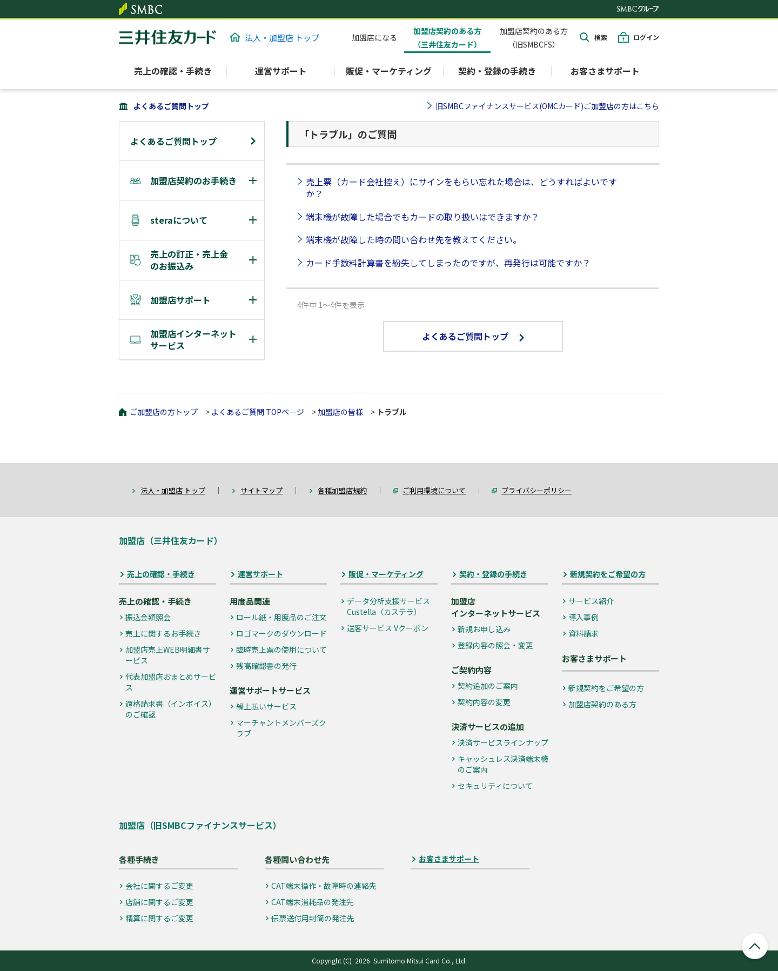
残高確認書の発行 (266, 665)
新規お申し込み (484, 629)
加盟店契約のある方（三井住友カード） (447, 37)
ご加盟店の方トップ (164, 411)
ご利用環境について (434, 490)
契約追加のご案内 (488, 685)
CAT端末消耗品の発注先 (312, 901)
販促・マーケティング (386, 574)
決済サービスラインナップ (503, 742)
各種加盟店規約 (342, 490)
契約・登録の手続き (493, 574)
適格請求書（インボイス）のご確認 (170, 709)
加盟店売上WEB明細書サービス (167, 655)
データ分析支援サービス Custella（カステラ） (388, 606)
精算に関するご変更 (159, 918)
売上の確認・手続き (161, 574)
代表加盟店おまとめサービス (170, 682)
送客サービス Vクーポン (387, 627)
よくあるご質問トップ (171, 106)
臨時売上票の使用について (281, 649)
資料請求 (583, 633)
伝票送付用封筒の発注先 (312, 918)
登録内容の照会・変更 (495, 645)
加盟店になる (374, 37)
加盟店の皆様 (340, 411)
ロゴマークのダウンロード (281, 633)
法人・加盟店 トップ (274, 37)
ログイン (646, 37)
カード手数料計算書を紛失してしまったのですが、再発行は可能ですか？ (448, 262)
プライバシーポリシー (536, 490)
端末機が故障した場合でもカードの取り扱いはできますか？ (422, 216)
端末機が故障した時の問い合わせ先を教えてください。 (413, 239)
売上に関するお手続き (163, 633)
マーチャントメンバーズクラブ (281, 728)
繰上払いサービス (266, 706)
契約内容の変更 (484, 702)
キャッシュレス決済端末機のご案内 (503, 764)
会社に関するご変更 (159, 885)
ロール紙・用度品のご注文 (281, 617)
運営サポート (260, 574)
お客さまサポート (605, 70)
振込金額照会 (148, 617)
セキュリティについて (495, 785)
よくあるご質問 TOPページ (257, 411)
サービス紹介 (591, 600)
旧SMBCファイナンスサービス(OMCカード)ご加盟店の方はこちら (547, 106)
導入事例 (583, 617)
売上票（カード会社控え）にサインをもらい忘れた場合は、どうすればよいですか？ (461, 187)
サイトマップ (261, 490)
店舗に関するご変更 (159, 901)
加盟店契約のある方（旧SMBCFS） (534, 37)
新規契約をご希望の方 (608, 574)
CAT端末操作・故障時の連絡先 (324, 885)
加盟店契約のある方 (602, 704)
